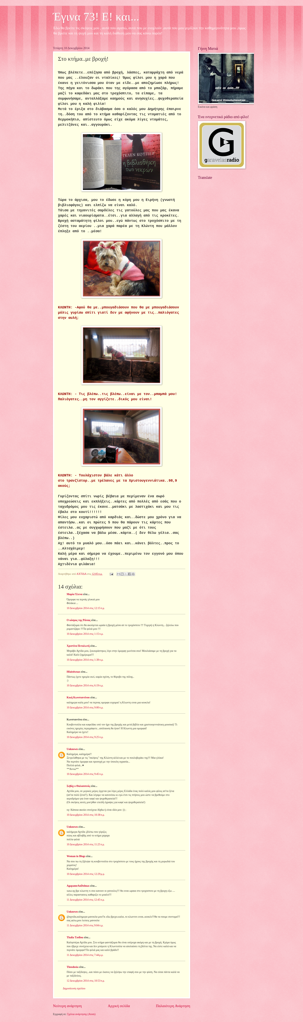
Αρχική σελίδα (119, 1006)
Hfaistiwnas (73, 671)
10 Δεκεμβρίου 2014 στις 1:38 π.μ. (85, 659)
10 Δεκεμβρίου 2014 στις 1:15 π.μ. (85, 633)
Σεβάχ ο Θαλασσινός (78, 786)
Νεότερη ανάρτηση (67, 1006)
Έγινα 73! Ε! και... (96, 16)
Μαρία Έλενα (74, 594)
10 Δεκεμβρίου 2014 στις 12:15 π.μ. (86, 608)
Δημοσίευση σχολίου (74, 988)
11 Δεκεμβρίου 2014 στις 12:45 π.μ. (86, 899)
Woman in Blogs (76, 856)
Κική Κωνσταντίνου (78, 697)
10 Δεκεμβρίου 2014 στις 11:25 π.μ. (86, 844)
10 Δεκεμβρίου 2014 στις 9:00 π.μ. (85, 707)
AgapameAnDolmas (78, 885)
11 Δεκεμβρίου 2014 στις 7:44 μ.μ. (85, 955)
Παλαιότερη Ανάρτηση (173, 1006)
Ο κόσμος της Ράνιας (78, 620)
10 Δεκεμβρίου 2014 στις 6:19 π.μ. (85, 685)
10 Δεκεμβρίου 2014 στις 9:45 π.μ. (85, 774)
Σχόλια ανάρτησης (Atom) (81, 1014)
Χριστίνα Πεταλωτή (78, 645)
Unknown (72, 749)
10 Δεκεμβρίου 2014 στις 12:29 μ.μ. (86, 874)
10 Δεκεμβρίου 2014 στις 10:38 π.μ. (86, 814)
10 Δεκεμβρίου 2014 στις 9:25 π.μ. (85, 737)
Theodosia (72, 967)
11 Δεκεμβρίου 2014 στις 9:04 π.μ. (85, 925)
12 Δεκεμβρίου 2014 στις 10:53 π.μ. (86, 980)
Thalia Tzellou (75, 937)
